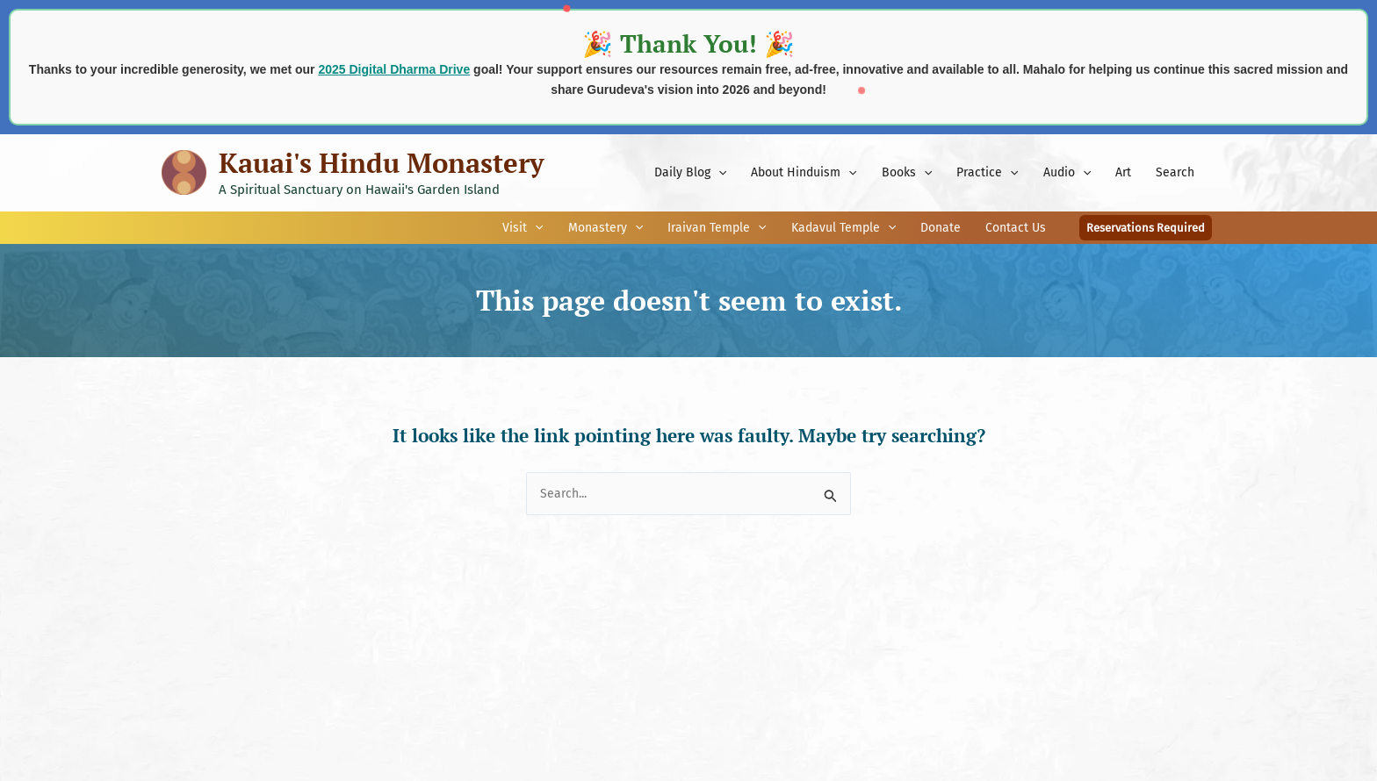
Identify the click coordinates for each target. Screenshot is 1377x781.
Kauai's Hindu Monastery (381, 163)
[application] (718, 173)
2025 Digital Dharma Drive (394, 69)
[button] (1145, 227)
